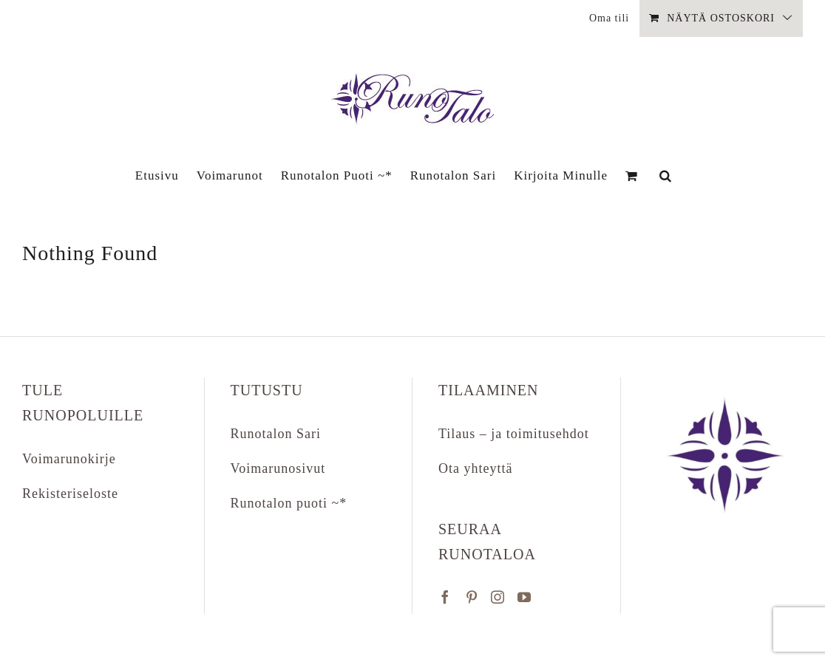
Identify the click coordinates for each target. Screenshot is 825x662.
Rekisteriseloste (70, 493)
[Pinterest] (472, 597)
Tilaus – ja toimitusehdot (513, 433)
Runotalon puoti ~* (289, 503)
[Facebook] (445, 597)
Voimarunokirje (69, 458)
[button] (665, 175)
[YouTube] (524, 597)
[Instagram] (498, 597)
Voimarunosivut (278, 468)
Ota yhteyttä (475, 468)
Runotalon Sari (276, 433)
